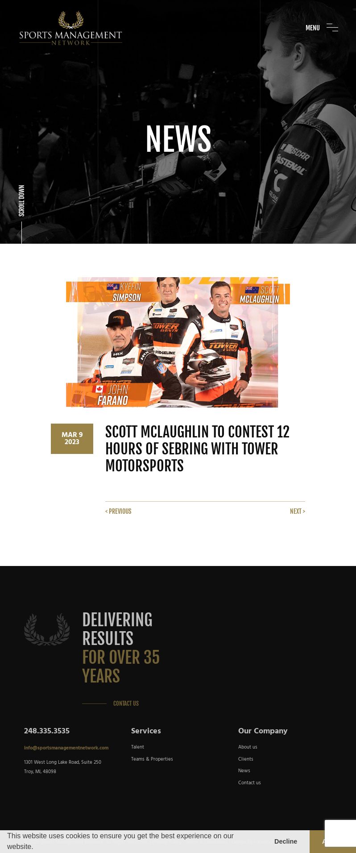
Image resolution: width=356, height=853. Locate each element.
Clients (245, 759)
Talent (137, 747)
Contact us (249, 783)
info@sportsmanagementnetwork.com (66, 748)
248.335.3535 (47, 731)
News (244, 771)
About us (247, 747)
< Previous (118, 511)
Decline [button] (285, 841)
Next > (297, 511)
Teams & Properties (152, 759)
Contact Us (126, 703)
